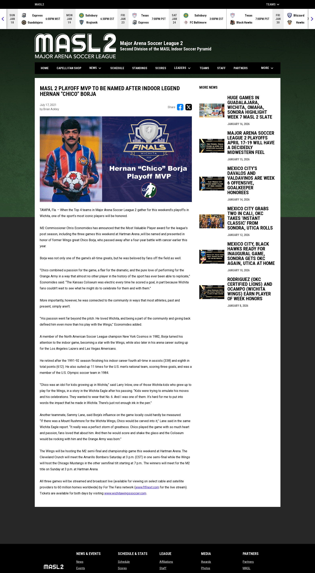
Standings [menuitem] (139, 68)
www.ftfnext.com (147, 487)
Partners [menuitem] (241, 68)
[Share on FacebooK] (180, 107)
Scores (122, 568)
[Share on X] (188, 107)
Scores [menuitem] (160, 68)
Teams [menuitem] (204, 68)
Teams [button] (273, 4)
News (79, 561)
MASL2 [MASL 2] (39, 5)
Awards (206, 561)
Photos (205, 568)
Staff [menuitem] (221, 68)
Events (80, 568)
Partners (248, 561)
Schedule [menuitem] (117, 68)
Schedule (124, 561)
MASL (246, 568)
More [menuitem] (267, 68)
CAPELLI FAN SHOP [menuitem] (70, 68)
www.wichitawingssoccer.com (125, 493)
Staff (163, 568)
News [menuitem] (95, 68)
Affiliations (166, 561)
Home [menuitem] (45, 68)
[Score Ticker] (157, 19)
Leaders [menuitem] (183, 68)
